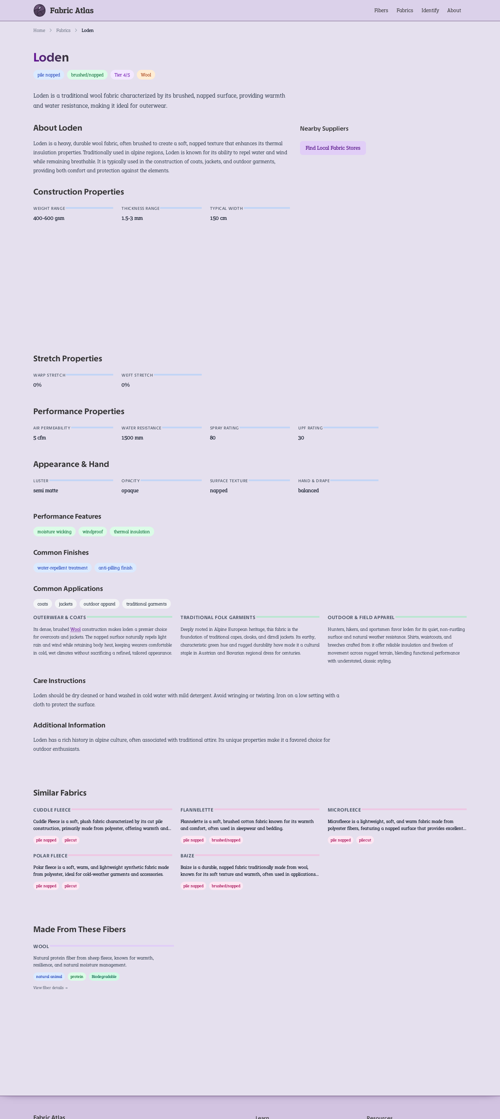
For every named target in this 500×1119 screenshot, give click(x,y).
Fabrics (405, 10)
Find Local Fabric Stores (333, 147)
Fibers (381, 10)
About (454, 10)
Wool (75, 629)
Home (39, 30)
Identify (430, 10)
